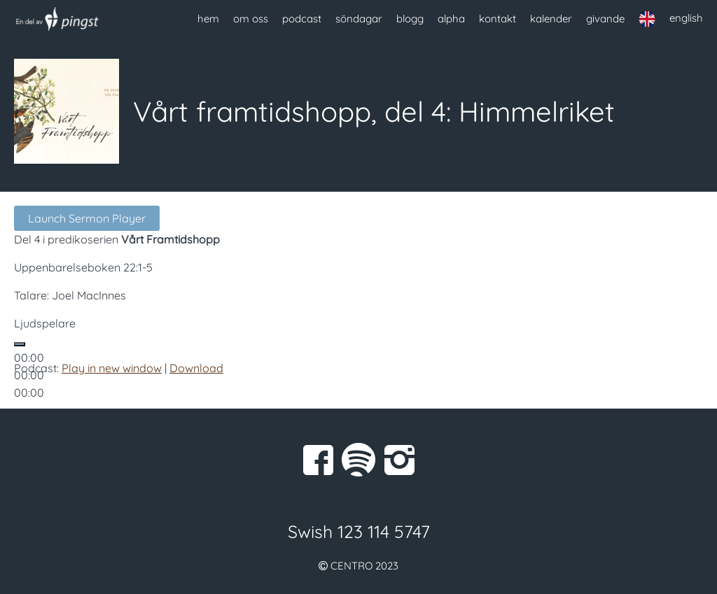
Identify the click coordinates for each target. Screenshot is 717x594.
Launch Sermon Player (87, 218)
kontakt (497, 18)
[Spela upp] (19, 344)
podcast (301, 18)
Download (196, 368)
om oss (250, 18)
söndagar (358, 18)
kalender (551, 18)
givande (605, 18)
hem (208, 18)
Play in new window (112, 368)
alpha (451, 18)
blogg (410, 18)
